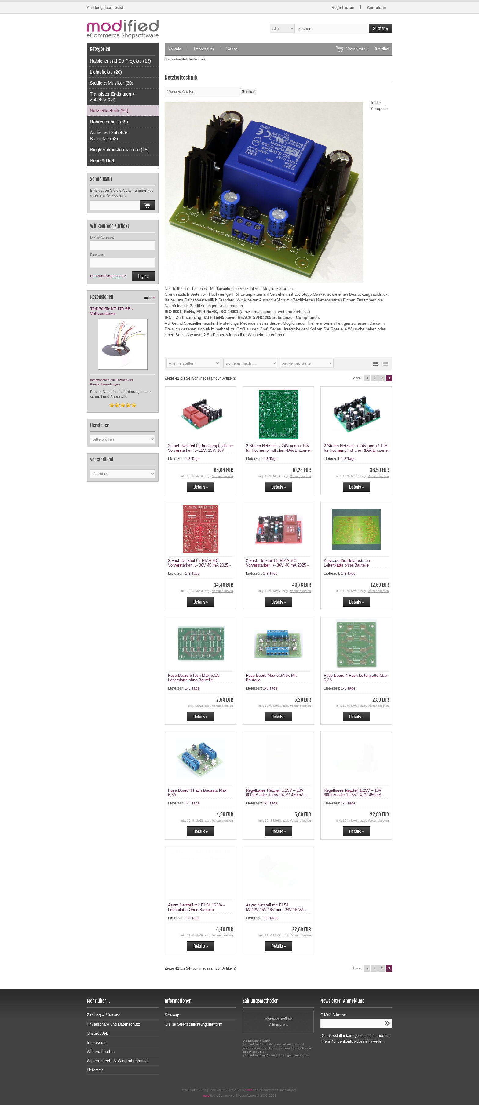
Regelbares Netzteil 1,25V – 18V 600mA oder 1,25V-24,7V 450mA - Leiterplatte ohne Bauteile (276, 795)
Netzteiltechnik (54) (109, 110)
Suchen (248, 91)
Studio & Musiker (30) (111, 83)
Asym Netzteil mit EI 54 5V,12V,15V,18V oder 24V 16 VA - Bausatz (276, 910)
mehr (149, 297)
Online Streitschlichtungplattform (193, 1024)
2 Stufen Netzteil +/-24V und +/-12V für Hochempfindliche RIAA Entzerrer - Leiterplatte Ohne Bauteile (278, 450)
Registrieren (342, 7)
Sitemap (172, 1015)
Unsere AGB (98, 1033)
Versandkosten (222, 476)
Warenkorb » (367, 49)
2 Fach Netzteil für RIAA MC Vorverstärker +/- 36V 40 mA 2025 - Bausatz (277, 565)
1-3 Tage (192, 459)
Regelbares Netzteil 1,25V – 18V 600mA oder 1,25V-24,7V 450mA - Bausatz (354, 795)
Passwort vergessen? (108, 276)
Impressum (204, 49)
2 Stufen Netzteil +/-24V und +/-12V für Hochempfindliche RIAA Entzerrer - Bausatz (356, 450)
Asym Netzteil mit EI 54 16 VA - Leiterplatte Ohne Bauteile (196, 907)
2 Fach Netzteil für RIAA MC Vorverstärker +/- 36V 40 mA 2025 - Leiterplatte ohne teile (199, 565)
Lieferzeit (95, 1070)
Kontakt (174, 49)
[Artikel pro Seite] (307, 363)
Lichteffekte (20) (106, 72)
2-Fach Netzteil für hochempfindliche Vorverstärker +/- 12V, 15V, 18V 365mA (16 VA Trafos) (200, 450)
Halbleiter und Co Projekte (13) (120, 61)
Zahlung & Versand (103, 1015)
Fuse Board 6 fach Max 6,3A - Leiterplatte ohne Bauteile (194, 677)
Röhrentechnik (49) (109, 121)
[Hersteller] (193, 363)
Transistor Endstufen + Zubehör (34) (112, 96)
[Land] (122, 473)
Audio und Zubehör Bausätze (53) (108, 135)
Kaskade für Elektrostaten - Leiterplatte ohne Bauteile (348, 562)
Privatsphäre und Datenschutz (113, 1024)
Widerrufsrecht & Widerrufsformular (118, 1061)
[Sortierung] (250, 363)
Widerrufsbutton (101, 1051)
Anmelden (376, 7)
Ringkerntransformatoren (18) (119, 149)
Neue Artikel (102, 160)
